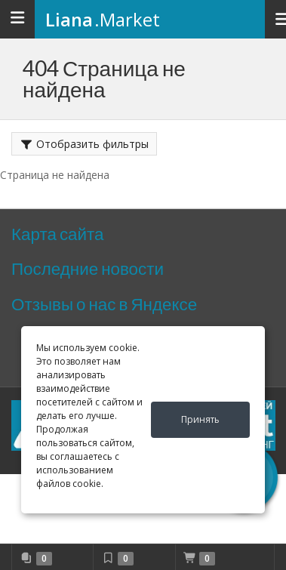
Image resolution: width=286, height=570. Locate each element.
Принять (200, 419)
